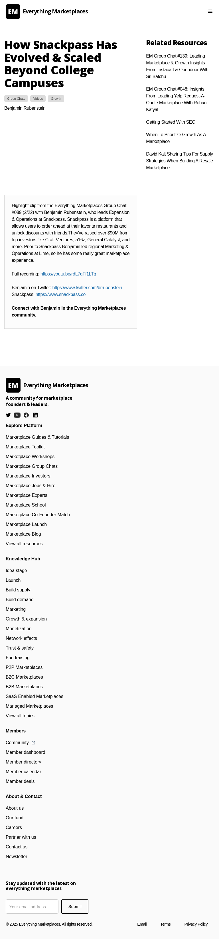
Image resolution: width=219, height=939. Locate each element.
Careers (14, 827)
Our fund (14, 817)
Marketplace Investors (28, 475)
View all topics (20, 715)
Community (17, 742)
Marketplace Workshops (30, 456)
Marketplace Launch (26, 524)
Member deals (20, 781)
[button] (210, 11)
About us (15, 808)
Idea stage (16, 570)
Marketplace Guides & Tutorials (37, 437)
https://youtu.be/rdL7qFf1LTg (68, 274)
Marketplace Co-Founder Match (38, 514)
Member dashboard (25, 752)
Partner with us (21, 837)
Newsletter (16, 856)
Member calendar (23, 771)
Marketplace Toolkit (25, 446)
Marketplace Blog (23, 534)
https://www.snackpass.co (61, 294)
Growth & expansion (26, 619)
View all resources (24, 543)
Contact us (16, 846)
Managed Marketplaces (29, 706)
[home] (96, 11)
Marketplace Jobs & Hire (30, 485)
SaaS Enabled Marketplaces (34, 696)
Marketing (16, 609)
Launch (13, 580)
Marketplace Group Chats (32, 466)
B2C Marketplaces (24, 677)
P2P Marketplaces (24, 667)
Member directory (23, 762)
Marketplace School (26, 505)
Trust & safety (20, 648)
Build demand (20, 599)
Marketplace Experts (26, 495)
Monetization (19, 628)
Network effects (21, 638)
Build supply (18, 589)
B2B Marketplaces (24, 686)
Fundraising (18, 657)
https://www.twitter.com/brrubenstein (87, 287)
